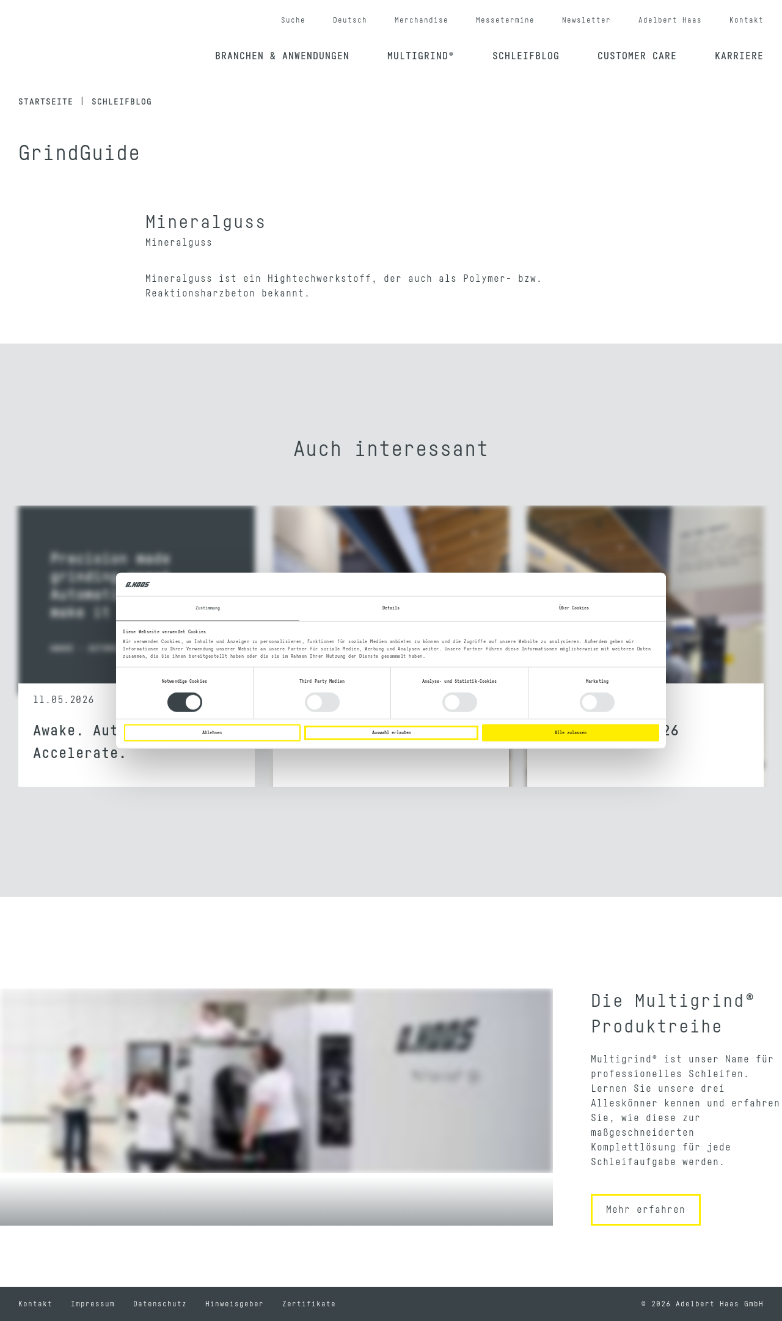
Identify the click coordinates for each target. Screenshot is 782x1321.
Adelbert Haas (670, 20)
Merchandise (421, 20)
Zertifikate (309, 1304)
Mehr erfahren (645, 1210)
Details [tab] (391, 608)
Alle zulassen (570, 732)
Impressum (93, 1304)
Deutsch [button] (350, 20)
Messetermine (505, 20)
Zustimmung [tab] (208, 608)
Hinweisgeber (234, 1304)
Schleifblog (526, 56)
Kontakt (746, 20)
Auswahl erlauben (391, 732)
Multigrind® (421, 56)
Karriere (739, 56)
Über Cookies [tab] (574, 608)
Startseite (45, 102)
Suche (293, 20)
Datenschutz (160, 1304)
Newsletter (586, 20)
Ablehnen (212, 732)
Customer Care (637, 56)
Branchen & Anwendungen (282, 56)
